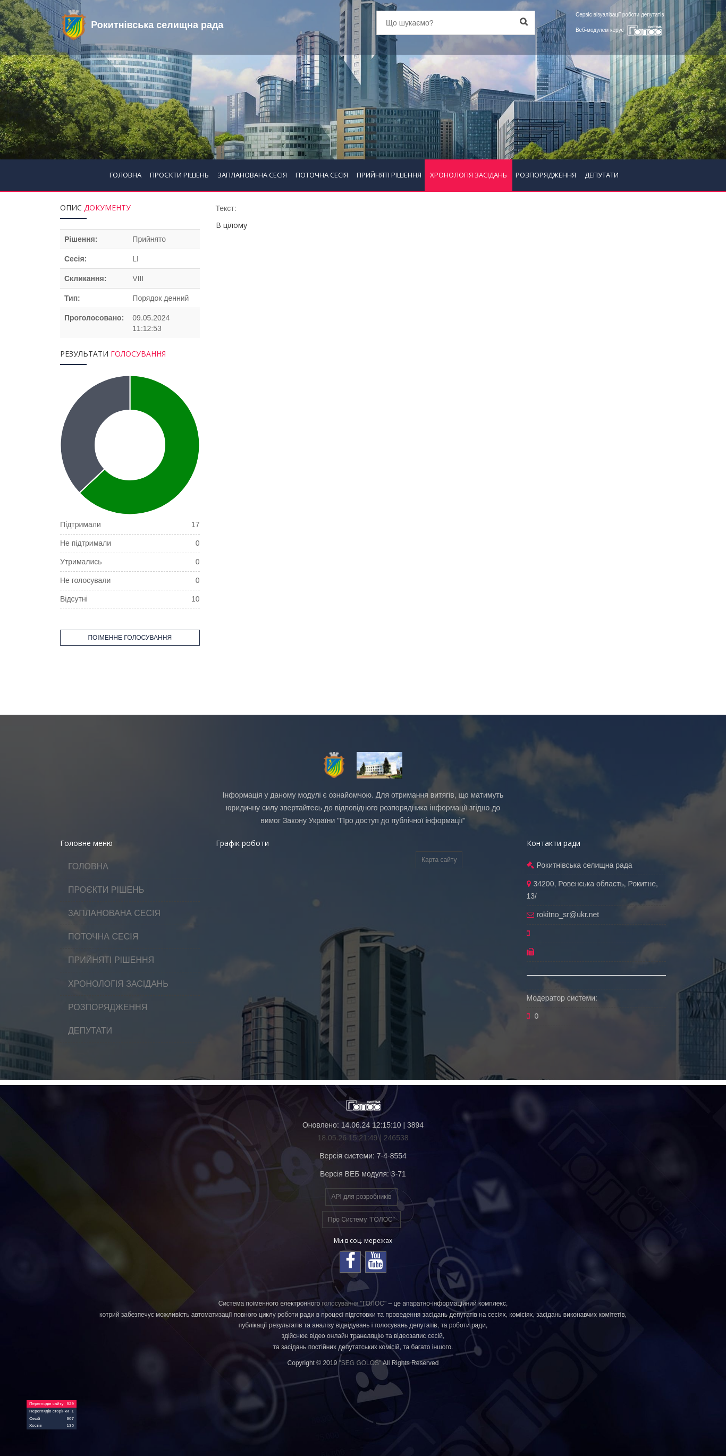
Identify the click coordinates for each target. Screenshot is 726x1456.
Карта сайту (439, 860)
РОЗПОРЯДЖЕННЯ (546, 175)
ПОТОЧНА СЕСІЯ (322, 175)
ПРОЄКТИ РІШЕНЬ (179, 175)
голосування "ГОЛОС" (354, 1303)
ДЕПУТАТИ (602, 175)
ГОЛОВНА (125, 175)
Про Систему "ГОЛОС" (361, 1219)
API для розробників (361, 1196)
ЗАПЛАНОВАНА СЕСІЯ (252, 175)
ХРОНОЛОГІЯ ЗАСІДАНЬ (468, 175)
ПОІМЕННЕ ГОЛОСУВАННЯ (130, 637)
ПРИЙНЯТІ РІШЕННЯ (389, 175)
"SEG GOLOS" (360, 1363)
